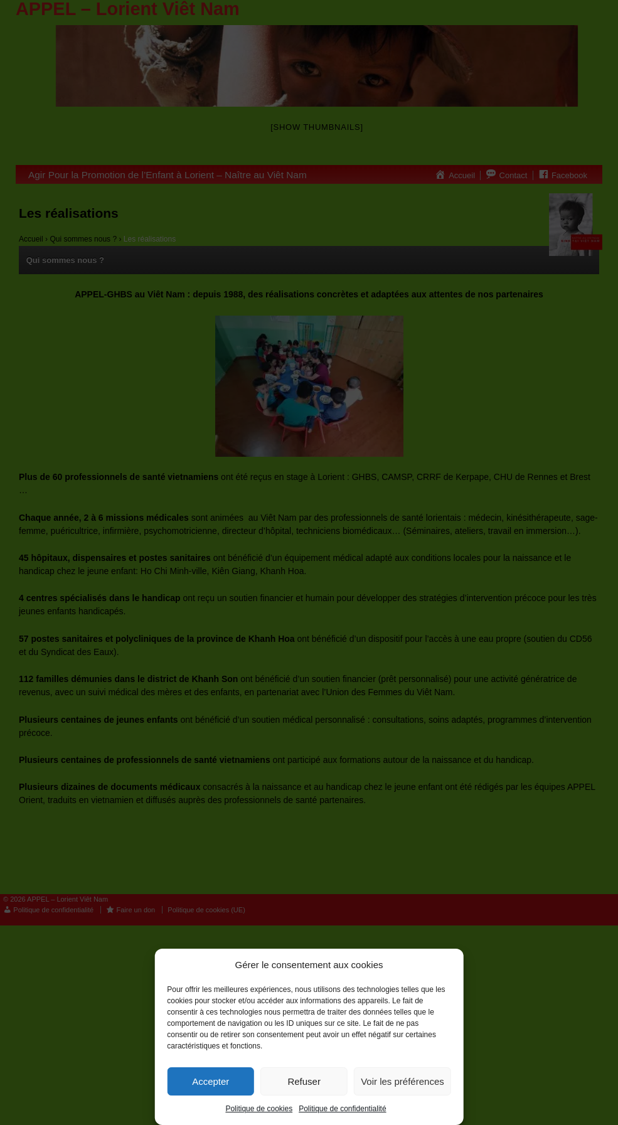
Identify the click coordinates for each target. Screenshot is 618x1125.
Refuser (304, 1081)
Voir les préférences (402, 1081)
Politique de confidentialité (342, 1108)
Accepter (210, 1081)
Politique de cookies (258, 1108)
